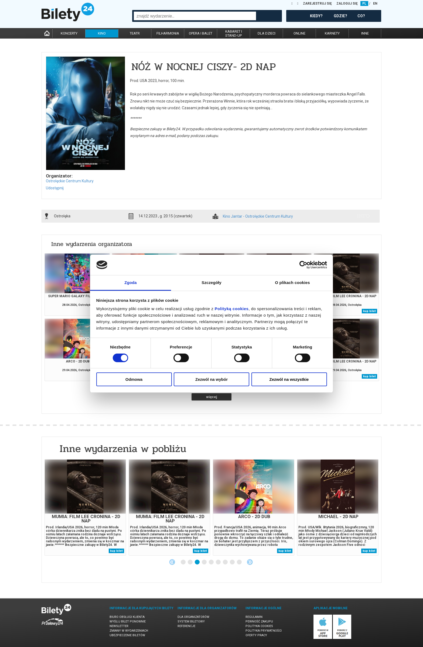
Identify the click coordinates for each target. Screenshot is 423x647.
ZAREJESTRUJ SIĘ (317, 3)
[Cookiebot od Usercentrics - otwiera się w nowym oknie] (303, 265)
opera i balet (200, 33)
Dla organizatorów (193, 617)
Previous (172, 562)
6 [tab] (218, 562)
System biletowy (191, 621)
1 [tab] (183, 562)
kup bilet (369, 311)
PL (364, 3)
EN (375, 3)
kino (102, 33)
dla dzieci (266, 33)
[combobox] (195, 16)
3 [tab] (197, 562)
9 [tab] (239, 562)
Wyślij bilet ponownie (128, 621)
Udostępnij (55, 188)
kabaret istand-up (233, 33)
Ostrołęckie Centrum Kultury (70, 181)
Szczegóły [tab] (211, 282)
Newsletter (119, 626)
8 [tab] (232, 562)
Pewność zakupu (259, 621)
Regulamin (253, 617)
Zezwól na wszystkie (289, 379)
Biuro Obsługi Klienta (127, 617)
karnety (332, 33)
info (363, 216)
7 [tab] (225, 562)
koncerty (69, 33)
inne (365, 33)
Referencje (186, 626)
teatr (135, 33)
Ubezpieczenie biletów (127, 635)
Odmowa (133, 379)
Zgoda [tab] (130, 282)
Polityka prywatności (263, 630)
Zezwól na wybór (211, 379)
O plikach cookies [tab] (292, 282)
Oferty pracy (256, 635)
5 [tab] (211, 562)
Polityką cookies (232, 308)
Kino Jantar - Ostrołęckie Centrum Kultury (258, 216)
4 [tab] (204, 562)
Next (250, 562)
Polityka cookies (259, 626)
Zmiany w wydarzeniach (129, 630)
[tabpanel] (85, 507)
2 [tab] (190, 562)
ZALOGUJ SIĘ (347, 3)
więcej (211, 397)
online (299, 33)
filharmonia (167, 33)
